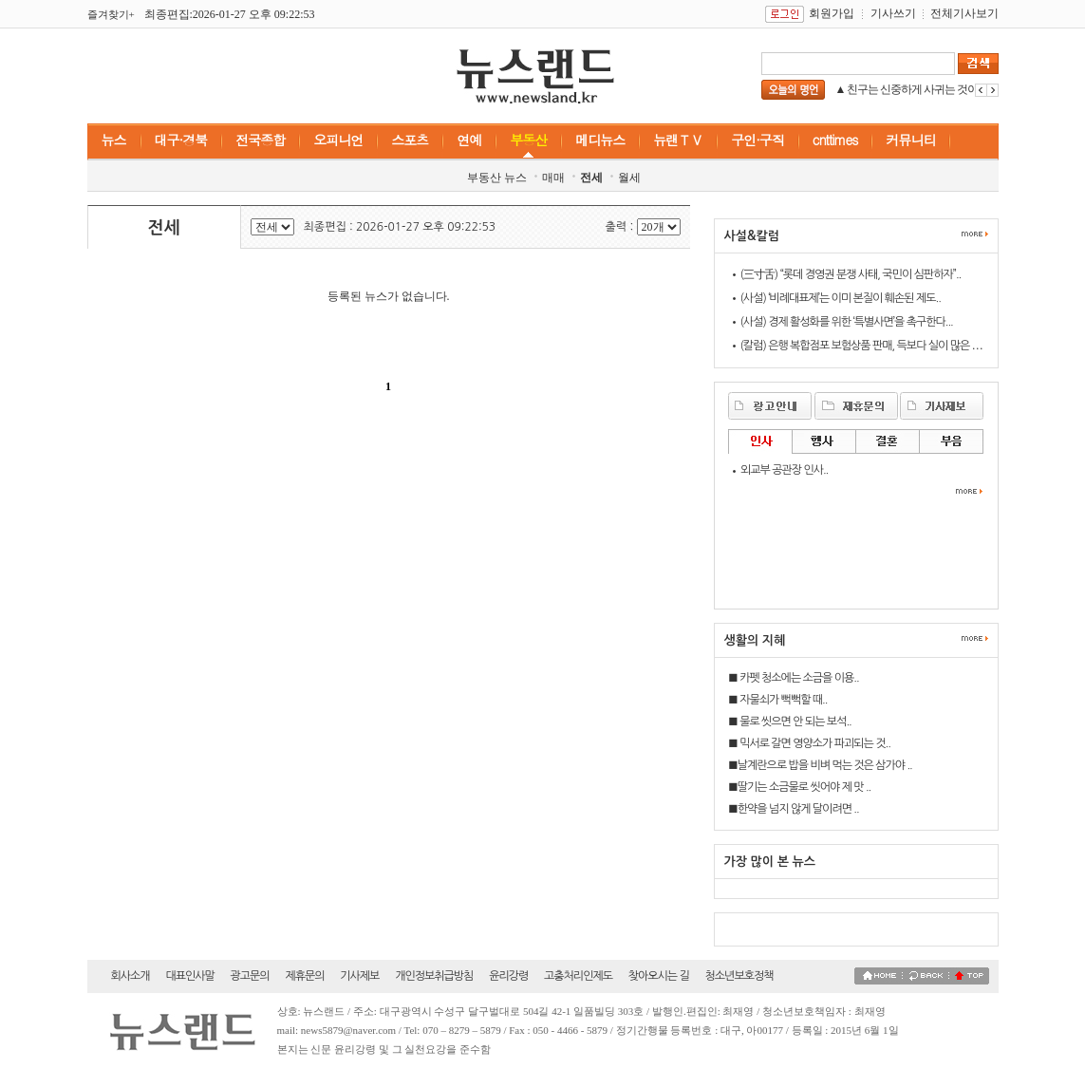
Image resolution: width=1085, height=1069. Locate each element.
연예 (469, 139)
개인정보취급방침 (434, 976)
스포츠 (409, 139)
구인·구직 (757, 139)
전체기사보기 (964, 13)
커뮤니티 (910, 139)
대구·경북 (181, 139)
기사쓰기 (893, 13)
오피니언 (338, 139)
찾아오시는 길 (658, 976)
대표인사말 (189, 976)
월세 (629, 177)
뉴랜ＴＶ (677, 139)
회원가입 (831, 13)
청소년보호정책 (739, 976)
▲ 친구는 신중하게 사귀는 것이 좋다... (923, 89)
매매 (553, 177)
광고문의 (250, 976)
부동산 (528, 139)
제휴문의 (304, 976)
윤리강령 (508, 976)
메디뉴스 (600, 139)
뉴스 (114, 139)
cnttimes (835, 139)
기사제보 (359, 976)
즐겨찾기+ (111, 14)
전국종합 (260, 139)
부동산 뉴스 (497, 177)
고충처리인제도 (578, 976)
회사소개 (130, 976)
